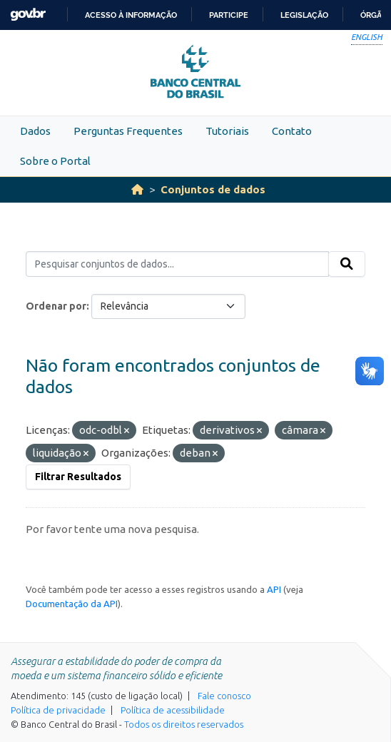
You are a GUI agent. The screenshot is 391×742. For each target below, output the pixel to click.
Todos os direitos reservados (183, 724)
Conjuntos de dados (213, 189)
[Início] (137, 189)
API (274, 589)
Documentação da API (72, 604)
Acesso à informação (131, 15)
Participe (228, 15)
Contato (292, 131)
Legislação (304, 15)
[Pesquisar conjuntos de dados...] (177, 264)
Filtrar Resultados (78, 476)
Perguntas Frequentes (128, 131)
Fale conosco (224, 696)
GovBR (28, 14)
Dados (35, 131)
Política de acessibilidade (173, 710)
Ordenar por (56, 306)
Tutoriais (227, 131)
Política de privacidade (58, 710)
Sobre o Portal (55, 161)
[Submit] (346, 264)
